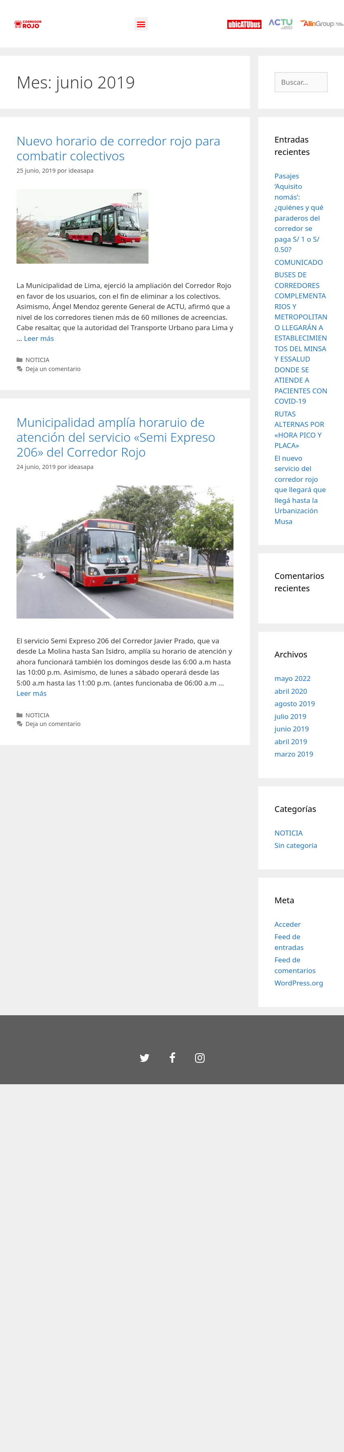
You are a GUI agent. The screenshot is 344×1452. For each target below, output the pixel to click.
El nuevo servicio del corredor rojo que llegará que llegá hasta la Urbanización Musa (300, 489)
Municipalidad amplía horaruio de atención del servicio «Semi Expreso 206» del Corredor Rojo (115, 437)
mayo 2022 (293, 678)
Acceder (288, 924)
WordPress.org (299, 983)
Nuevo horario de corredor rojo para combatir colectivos (118, 148)
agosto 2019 (295, 703)
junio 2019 (292, 728)
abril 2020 (291, 691)
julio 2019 (290, 716)
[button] (141, 24)
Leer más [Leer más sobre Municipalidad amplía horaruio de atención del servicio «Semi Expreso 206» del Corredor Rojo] (31, 693)
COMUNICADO (299, 262)
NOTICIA (37, 360)
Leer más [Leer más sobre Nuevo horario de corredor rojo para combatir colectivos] (39, 338)
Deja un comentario (53, 369)
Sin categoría (296, 845)
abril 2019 (291, 741)
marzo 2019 (294, 754)
